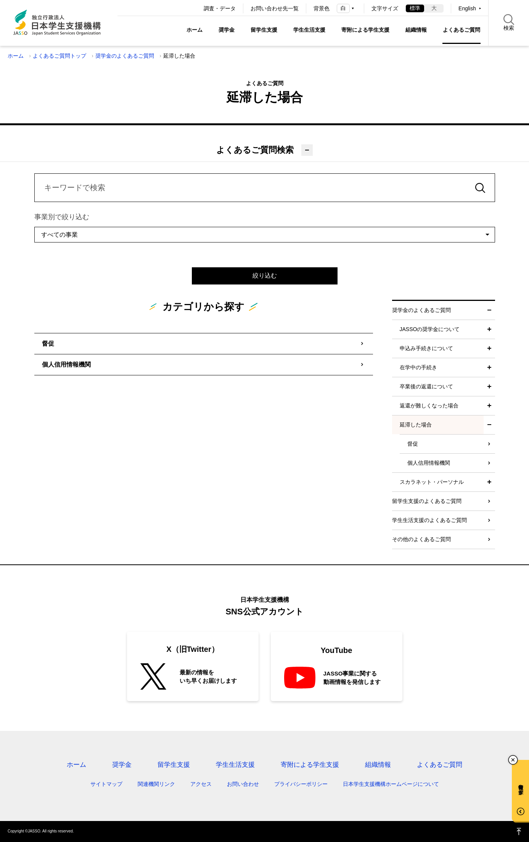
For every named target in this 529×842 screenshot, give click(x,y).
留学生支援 (264, 30)
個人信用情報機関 (66, 364)
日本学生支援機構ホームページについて (391, 784)
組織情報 (416, 30)
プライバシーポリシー (301, 784)
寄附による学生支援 (365, 30)
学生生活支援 (309, 30)
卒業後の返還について (426, 386)
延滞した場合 (416, 425)
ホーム (195, 30)
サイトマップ (106, 784)
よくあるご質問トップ (59, 56)
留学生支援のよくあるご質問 (426, 501)
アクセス (201, 784)
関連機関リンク (156, 784)
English (467, 8)
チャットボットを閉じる (513, 760)
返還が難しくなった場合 (429, 405)
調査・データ (220, 8)
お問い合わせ (243, 784)
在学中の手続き (418, 367)
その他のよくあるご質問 (421, 539)
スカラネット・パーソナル (432, 482)
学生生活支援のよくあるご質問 (429, 520)
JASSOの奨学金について (430, 329)
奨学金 (227, 30)
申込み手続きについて (426, 348)
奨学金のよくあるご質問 (124, 56)
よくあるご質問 (461, 30)
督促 (48, 343)
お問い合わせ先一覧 (275, 8)
